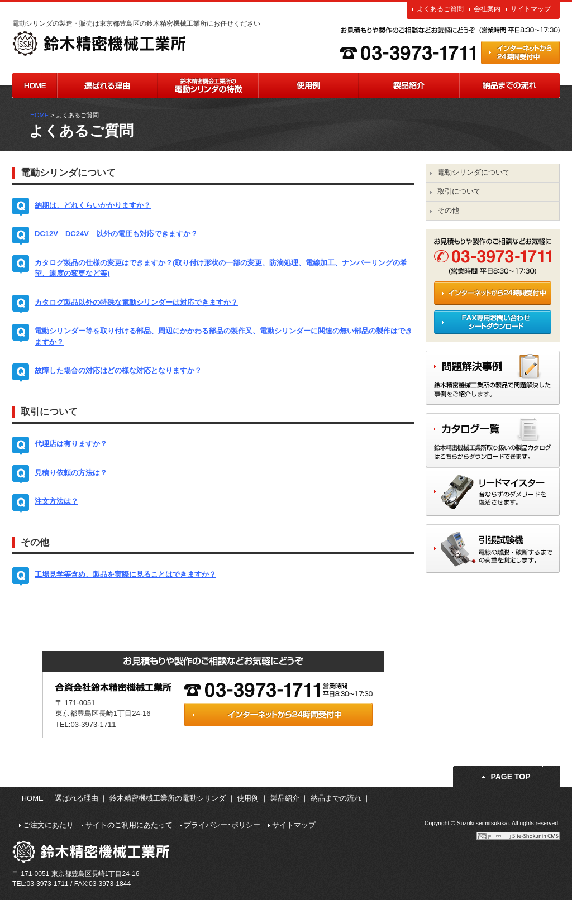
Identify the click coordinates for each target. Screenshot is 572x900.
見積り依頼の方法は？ (71, 472)
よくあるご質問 (440, 9)
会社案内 (487, 9)
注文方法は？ (56, 501)
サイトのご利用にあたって (129, 825)
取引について (459, 191)
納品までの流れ (509, 85)
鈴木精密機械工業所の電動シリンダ (167, 798)
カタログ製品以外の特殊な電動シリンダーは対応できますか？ (136, 302)
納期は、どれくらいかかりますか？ (93, 205)
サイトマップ (531, 9)
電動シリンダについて (473, 172)
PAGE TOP (510, 776)
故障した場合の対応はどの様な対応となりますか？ (118, 370)
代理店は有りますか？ (71, 443)
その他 (448, 210)
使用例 (308, 85)
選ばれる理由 (107, 85)
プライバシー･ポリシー (222, 825)
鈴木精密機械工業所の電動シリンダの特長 (208, 85)
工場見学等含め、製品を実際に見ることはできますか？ (125, 574)
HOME (34, 85)
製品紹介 (409, 85)
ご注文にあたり (48, 825)
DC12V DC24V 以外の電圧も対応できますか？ (116, 233)
